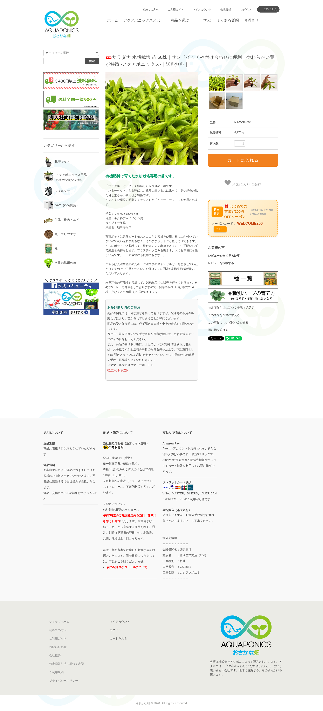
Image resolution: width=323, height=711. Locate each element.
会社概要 (55, 655)
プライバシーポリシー (63, 680)
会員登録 (225, 9)
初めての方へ (151, 9)
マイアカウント (202, 9)
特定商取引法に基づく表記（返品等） (232, 307)
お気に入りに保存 (243, 183)
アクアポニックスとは (141, 20)
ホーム (112, 20)
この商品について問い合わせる (228, 322)
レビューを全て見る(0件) (224, 255)
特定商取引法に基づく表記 (66, 663)
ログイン (245, 9)
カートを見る (118, 638)
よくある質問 (228, 20)
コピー (220, 229)
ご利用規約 (56, 672)
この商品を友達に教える (224, 315)
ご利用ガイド (176, 9)
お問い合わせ (58, 647)
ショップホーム (59, 621)
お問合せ (251, 20)
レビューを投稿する (221, 263)
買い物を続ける (218, 329)
